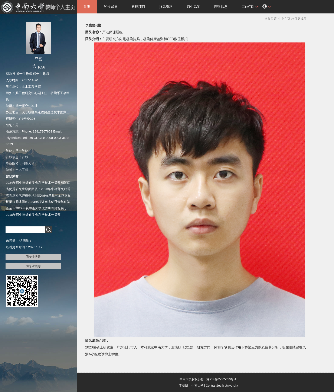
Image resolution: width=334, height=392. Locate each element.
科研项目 (138, 7)
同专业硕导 (33, 266)
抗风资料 (166, 7)
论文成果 (111, 7)
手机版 (183, 385)
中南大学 (197, 385)
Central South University (222, 385)
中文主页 (284, 18)
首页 (87, 7)
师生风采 (193, 7)
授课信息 (220, 7)
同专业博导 (33, 256)
